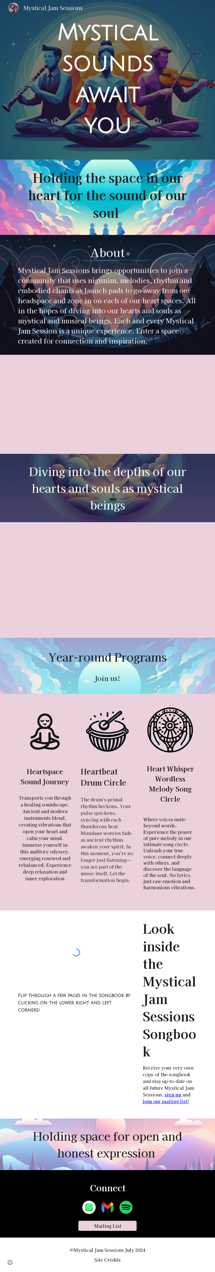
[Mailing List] (107, 1226)
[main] (107, 80)
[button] (10, 1262)
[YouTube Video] (107, 404)
